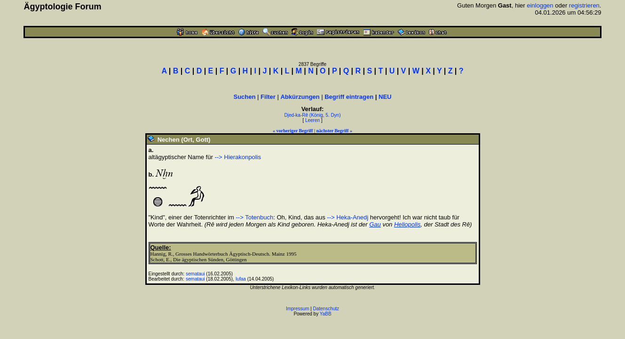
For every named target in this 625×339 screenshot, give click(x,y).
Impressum (297, 308)
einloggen (540, 5)
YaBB (326, 313)
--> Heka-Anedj (347, 217)
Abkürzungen (299, 96)
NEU (385, 96)
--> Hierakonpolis (237, 157)
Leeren (312, 120)
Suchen (245, 96)
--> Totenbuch (255, 217)
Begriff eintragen (348, 96)
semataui (195, 273)
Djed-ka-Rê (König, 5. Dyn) (312, 115)
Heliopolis (407, 224)
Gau (375, 224)
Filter (268, 96)
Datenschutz (326, 308)
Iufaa (241, 279)
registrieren (584, 5)
